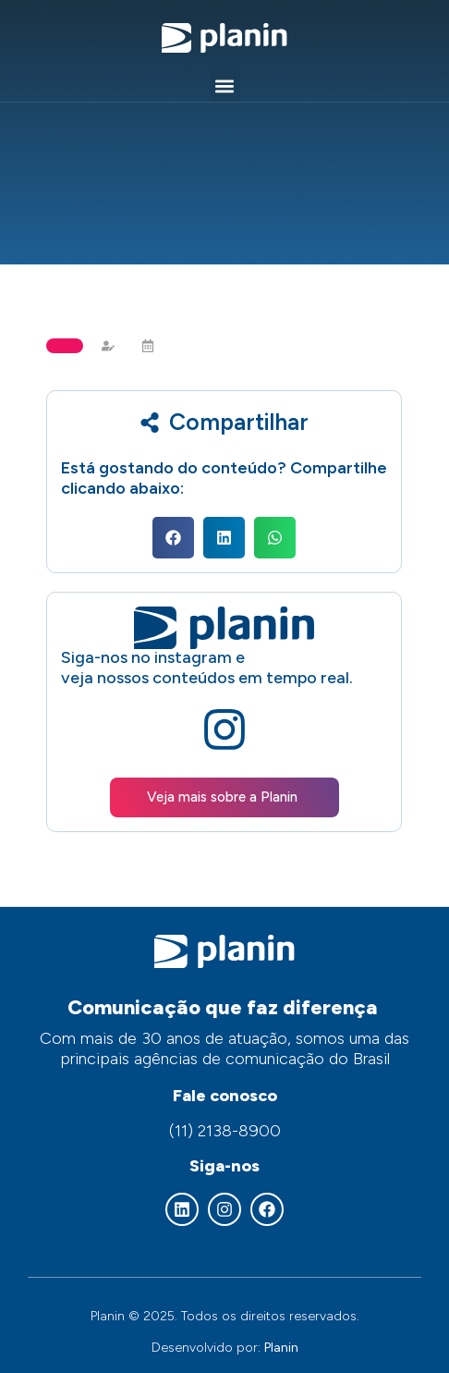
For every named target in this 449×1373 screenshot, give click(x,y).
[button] (225, 86)
